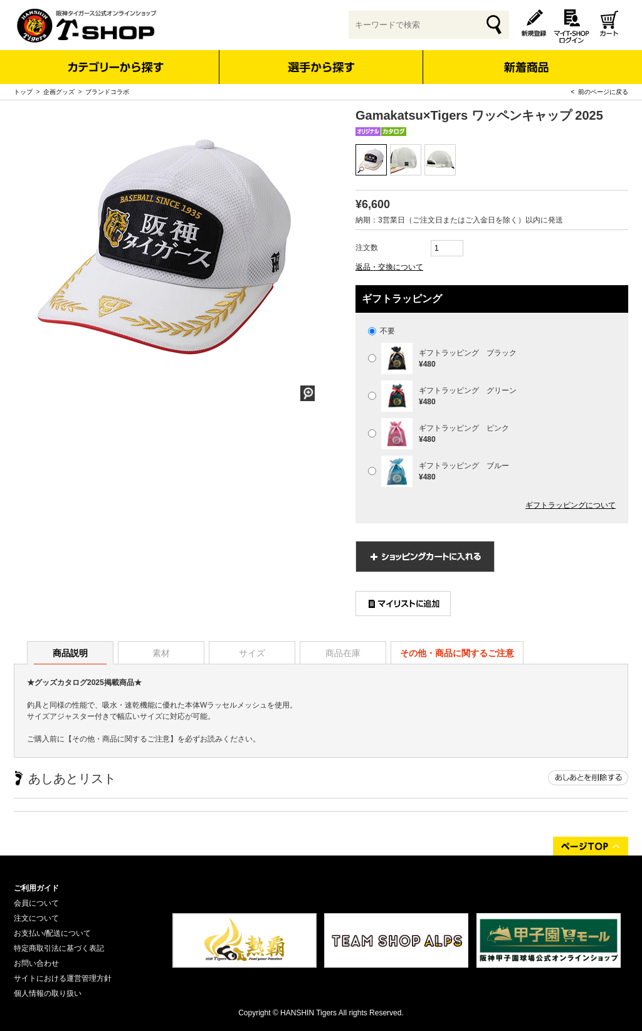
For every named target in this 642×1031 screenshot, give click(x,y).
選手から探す (321, 67)
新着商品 (525, 58)
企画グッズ (59, 91)
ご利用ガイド (36, 888)
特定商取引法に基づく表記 (59, 948)
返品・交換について (389, 267)
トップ (23, 91)
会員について (36, 903)
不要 (381, 331)
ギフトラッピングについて (570, 505)
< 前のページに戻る (599, 91)
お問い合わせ (36, 963)
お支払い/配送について (52, 933)
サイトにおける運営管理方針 (63, 978)
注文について (36, 918)
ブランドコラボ (107, 91)
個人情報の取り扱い (48, 993)
